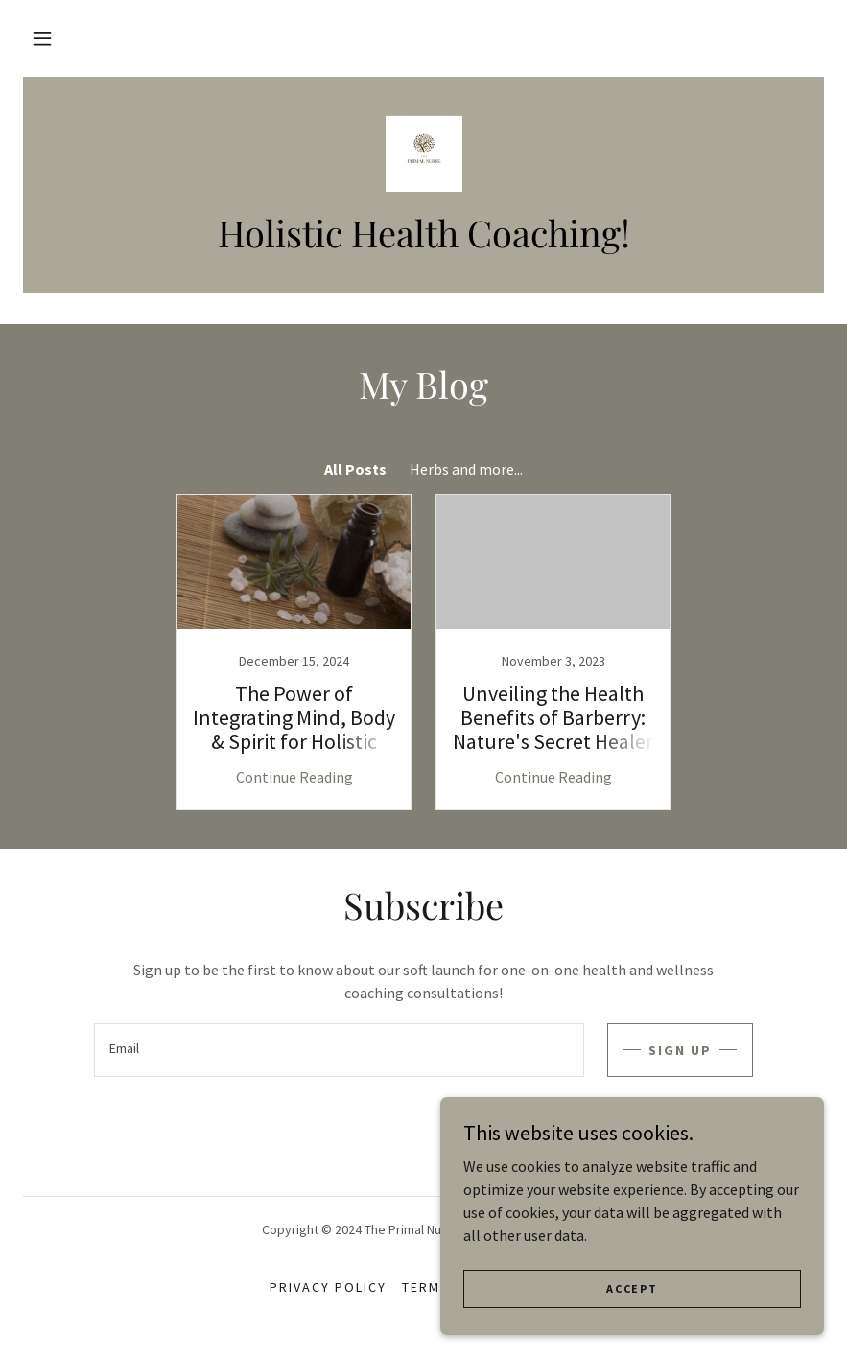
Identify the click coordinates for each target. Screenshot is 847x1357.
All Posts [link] (355, 469)
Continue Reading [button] (294, 776)
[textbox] (339, 1050)
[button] (42, 38)
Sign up (680, 1050)
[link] (423, 153)
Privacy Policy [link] (328, 1287)
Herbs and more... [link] (466, 469)
